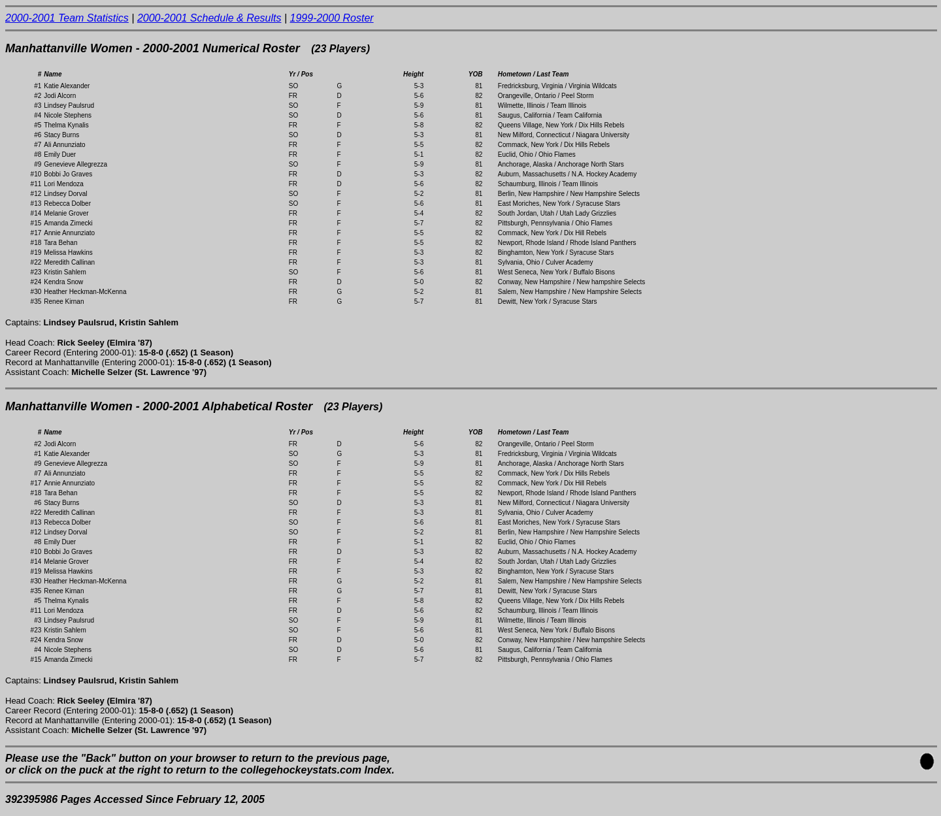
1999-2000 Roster (332, 18)
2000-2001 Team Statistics (67, 18)
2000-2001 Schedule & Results (209, 18)
